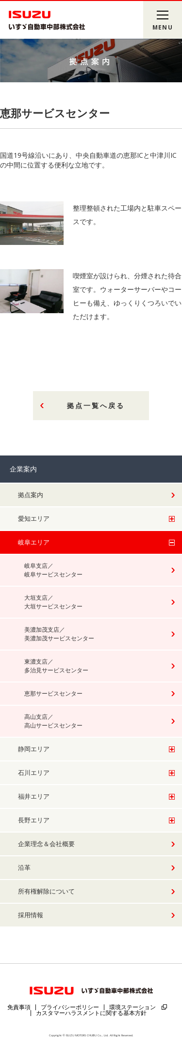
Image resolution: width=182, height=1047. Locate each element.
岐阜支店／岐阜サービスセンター (53, 569)
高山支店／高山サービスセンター (53, 721)
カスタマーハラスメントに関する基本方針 (91, 1013)
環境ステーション (132, 1007)
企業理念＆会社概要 (46, 843)
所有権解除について (46, 891)
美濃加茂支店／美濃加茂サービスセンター (59, 633)
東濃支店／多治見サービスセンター (56, 665)
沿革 (24, 867)
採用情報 (30, 914)
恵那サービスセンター (53, 693)
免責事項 (19, 1007)
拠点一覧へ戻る (96, 405)
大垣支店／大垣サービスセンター (53, 601)
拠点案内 (30, 494)
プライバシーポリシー (70, 1007)
